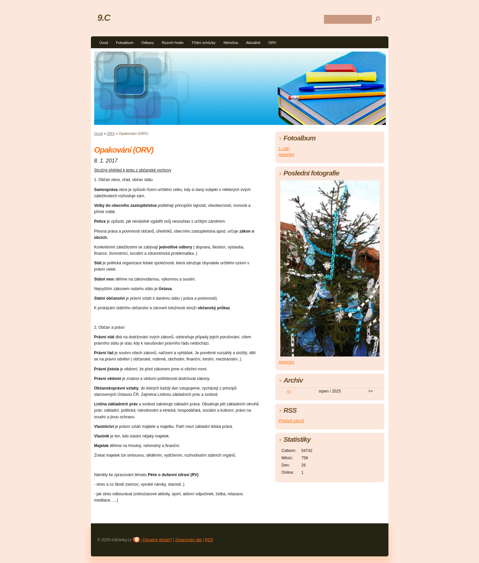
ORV (272, 43)
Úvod (104, 43)
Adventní (286, 154)
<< (289, 391)
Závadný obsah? (157, 540)
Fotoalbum (125, 43)
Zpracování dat (188, 540)
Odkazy (147, 43)
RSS (209, 540)
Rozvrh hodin (172, 43)
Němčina (230, 43)
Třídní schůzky (203, 43)
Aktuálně (253, 43)
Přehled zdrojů (291, 421)
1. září (284, 148)
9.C (104, 18)
